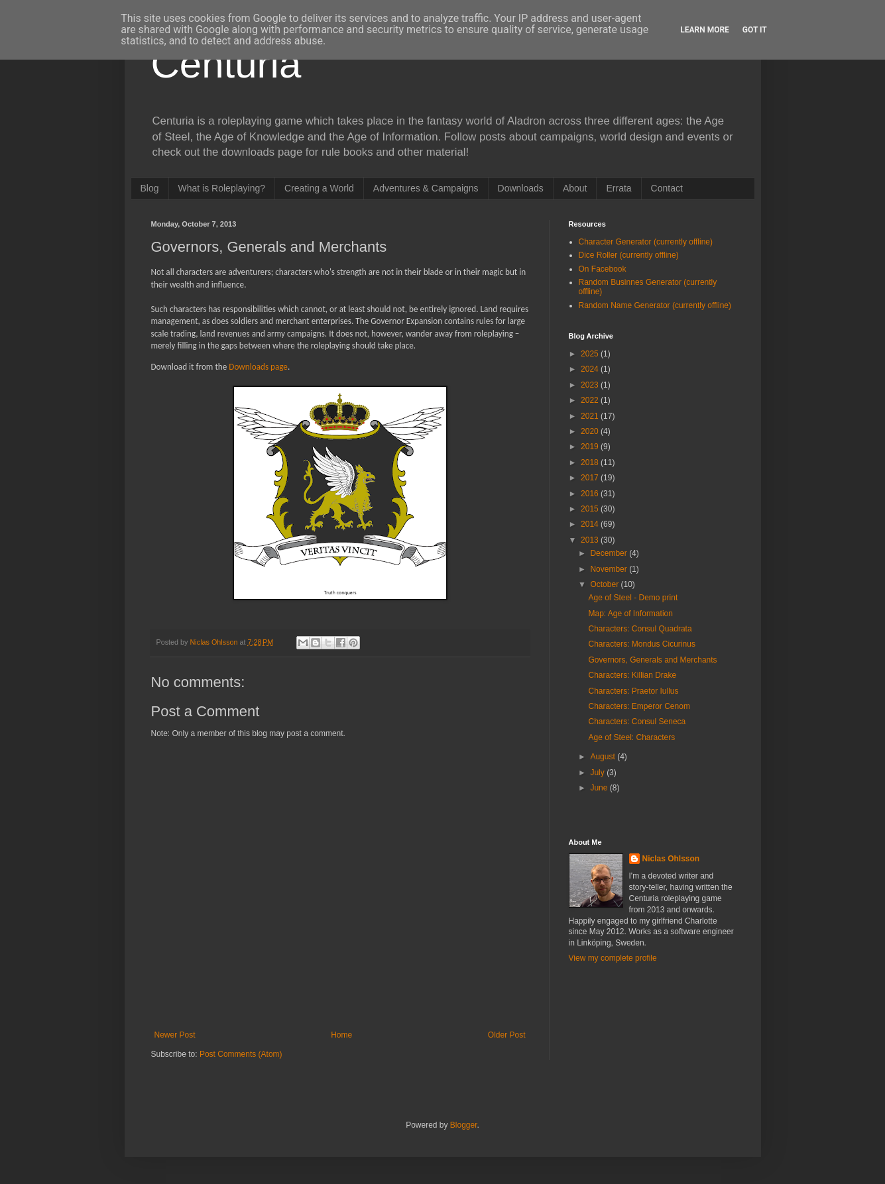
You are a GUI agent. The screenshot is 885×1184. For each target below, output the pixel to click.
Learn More (704, 29)
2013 (591, 540)
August (603, 756)
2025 (591, 353)
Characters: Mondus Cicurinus (641, 644)
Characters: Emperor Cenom (638, 706)
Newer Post (175, 1035)
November (609, 569)
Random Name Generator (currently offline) (655, 305)
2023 (591, 385)
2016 (591, 493)
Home (341, 1035)
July (598, 772)
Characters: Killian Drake (632, 675)
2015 (591, 508)
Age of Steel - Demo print (633, 597)
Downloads (521, 188)
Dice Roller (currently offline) (629, 255)
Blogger (463, 1125)
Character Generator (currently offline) (646, 241)
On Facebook (602, 269)
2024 (591, 369)
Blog (150, 188)
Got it (754, 29)
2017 (591, 477)
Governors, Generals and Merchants (652, 660)
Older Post (507, 1035)
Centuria (226, 64)
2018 (591, 462)
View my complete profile (613, 958)
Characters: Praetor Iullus (633, 691)
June (599, 787)
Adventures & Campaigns (426, 188)
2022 (591, 400)
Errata (618, 188)
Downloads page (258, 366)
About (575, 188)
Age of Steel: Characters (631, 737)
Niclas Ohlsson (671, 858)
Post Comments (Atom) (241, 1054)
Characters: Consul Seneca (636, 721)
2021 (591, 416)
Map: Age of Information (630, 613)
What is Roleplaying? (222, 188)
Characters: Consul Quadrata (639, 628)
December (609, 553)
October (605, 584)
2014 (591, 524)
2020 (591, 431)
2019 (591, 446)
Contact (667, 188)
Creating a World (319, 188)
